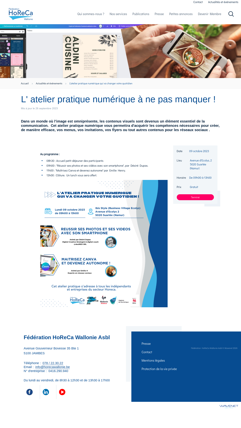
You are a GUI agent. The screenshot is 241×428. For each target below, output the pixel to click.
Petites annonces (181, 15)
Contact (198, 2)
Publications (140, 15)
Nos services (118, 15)
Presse (159, 15)
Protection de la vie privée (159, 375)
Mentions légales (153, 366)
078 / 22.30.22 (53, 366)
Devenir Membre (209, 15)
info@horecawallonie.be (52, 370)
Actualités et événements (223, 2)
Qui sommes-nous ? (90, 15)
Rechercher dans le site (231, 15)
